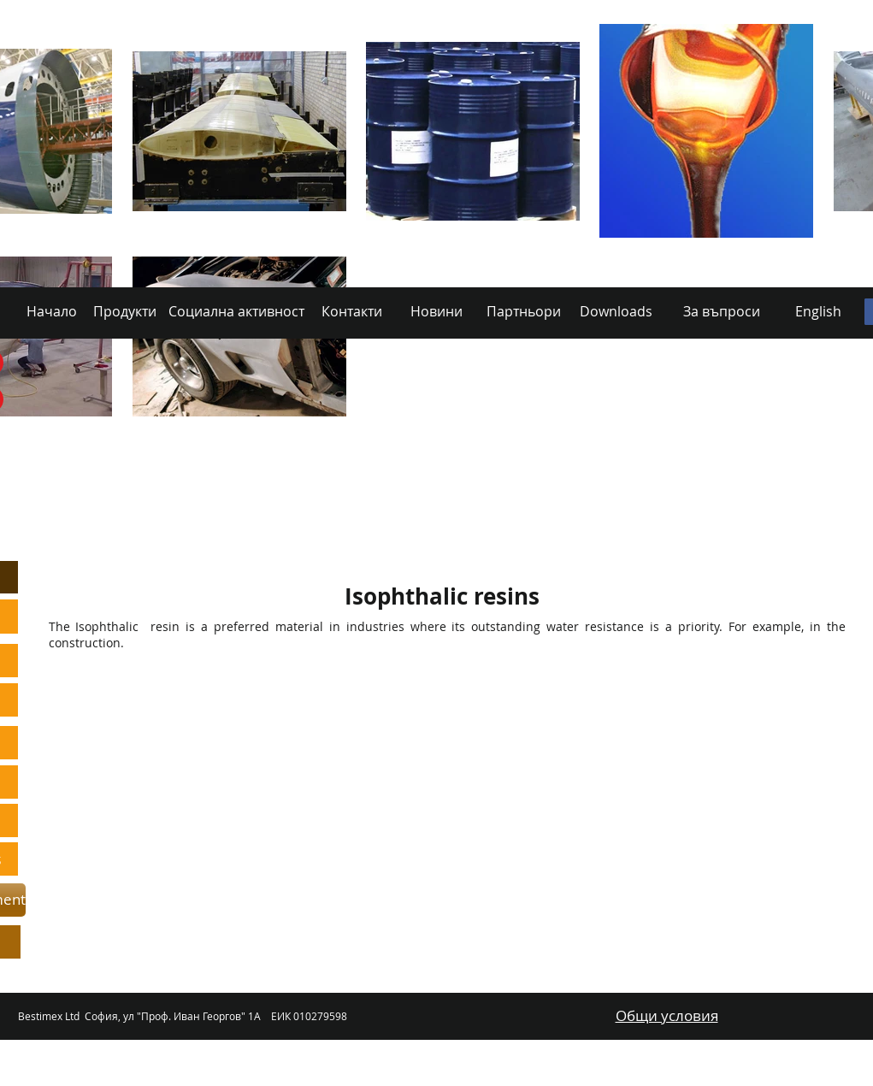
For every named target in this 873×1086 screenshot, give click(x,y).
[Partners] (610, 509)
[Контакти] (352, 311)
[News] (527, 509)
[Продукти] (124, 311)
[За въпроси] (722, 311)
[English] (819, 311)
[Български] (811, 509)
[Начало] (52, 311)
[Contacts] (437, 509)
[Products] (223, 509)
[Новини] (436, 311)
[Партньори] (523, 311)
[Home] (122, 509)
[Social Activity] (334, 509)
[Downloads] (707, 509)
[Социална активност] (236, 311)
